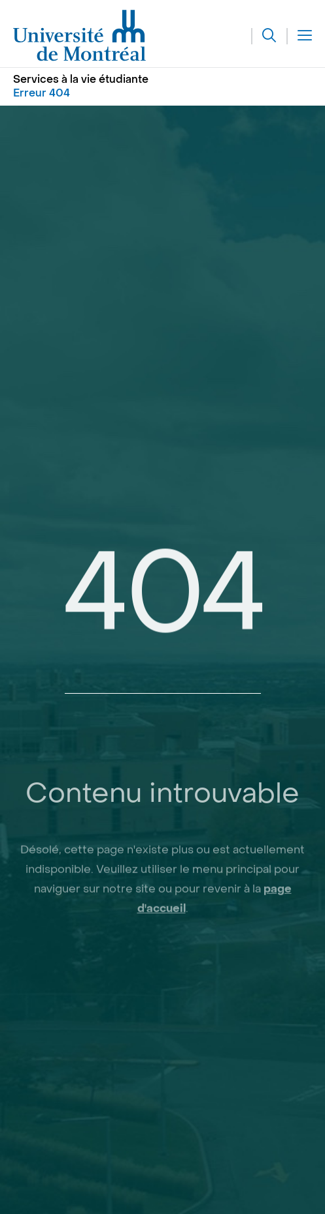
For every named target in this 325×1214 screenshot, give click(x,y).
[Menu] (300, 36)
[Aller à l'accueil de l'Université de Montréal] (79, 36)
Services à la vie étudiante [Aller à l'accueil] (80, 79)
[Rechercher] (264, 36)
